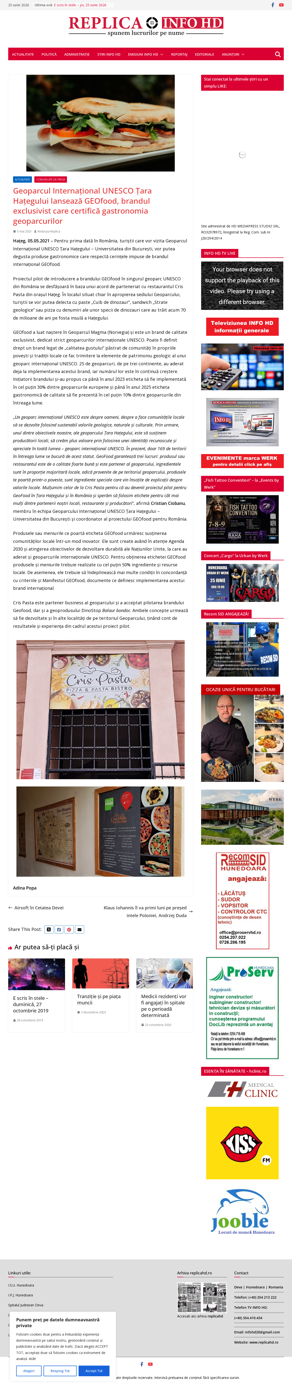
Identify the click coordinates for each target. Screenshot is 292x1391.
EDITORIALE (204, 54)
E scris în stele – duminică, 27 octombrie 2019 (30, 1004)
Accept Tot (94, 1371)
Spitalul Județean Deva (25, 1305)
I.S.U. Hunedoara (21, 1285)
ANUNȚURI (230, 54)
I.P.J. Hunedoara (20, 1295)
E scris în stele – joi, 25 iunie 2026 (80, 5)
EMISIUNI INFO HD (143, 54)
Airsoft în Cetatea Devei (36, 908)
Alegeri (29, 1371)
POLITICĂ (49, 54)
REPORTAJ (179, 54)
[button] (160, 54)
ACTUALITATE (23, 54)
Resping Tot (60, 1371)
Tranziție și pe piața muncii (99, 999)
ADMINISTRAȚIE (77, 54)
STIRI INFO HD (108, 54)
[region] (63, 1346)
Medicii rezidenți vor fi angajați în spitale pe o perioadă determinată (163, 1005)
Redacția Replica (49, 231)
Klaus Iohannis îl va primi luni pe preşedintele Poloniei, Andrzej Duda (148, 911)
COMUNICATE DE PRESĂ (50, 179)
